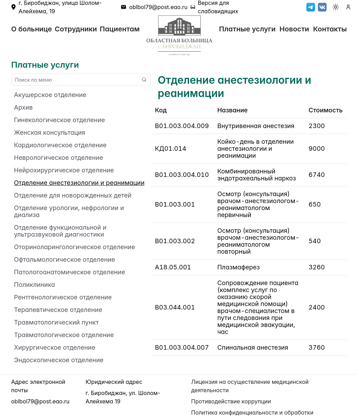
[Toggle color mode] (335, 7)
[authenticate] (348, 7)
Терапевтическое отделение (58, 309)
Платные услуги (247, 29)
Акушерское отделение (50, 94)
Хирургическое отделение (54, 347)
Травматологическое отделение (64, 335)
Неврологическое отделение (58, 157)
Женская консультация (49, 132)
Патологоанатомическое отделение (69, 272)
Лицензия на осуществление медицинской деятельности (250, 386)
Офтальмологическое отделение (64, 259)
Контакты (330, 29)
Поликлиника (34, 284)
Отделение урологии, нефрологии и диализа (69, 211)
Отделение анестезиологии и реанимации (79, 182)
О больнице (31, 29)
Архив (23, 107)
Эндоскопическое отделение (59, 360)
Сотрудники (76, 29)
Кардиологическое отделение (60, 145)
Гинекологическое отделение (59, 120)
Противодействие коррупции (231, 401)
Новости (294, 29)
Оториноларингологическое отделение (74, 247)
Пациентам (120, 29)
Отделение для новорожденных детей (73, 195)
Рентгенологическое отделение (63, 297)
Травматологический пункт (56, 322)
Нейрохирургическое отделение (64, 170)
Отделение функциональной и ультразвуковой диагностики (60, 231)
